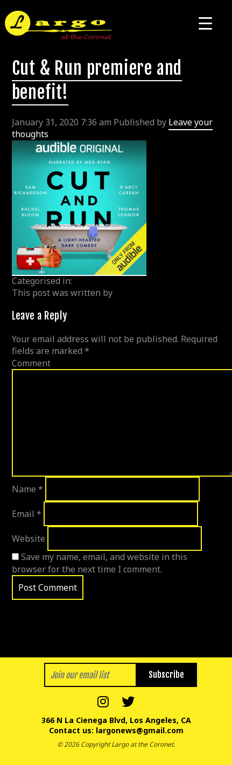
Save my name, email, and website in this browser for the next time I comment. (99, 563)
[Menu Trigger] (205, 23)
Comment (31, 363)
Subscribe (166, 674)
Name (27, 489)
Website (28, 538)
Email (26, 514)
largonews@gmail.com (140, 730)
